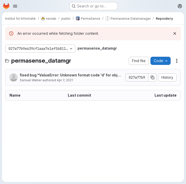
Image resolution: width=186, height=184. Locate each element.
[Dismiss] (175, 33)
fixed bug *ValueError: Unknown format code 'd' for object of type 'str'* (71, 75)
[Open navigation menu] (15, 6)
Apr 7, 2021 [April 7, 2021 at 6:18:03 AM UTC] (65, 80)
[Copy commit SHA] (152, 77)
